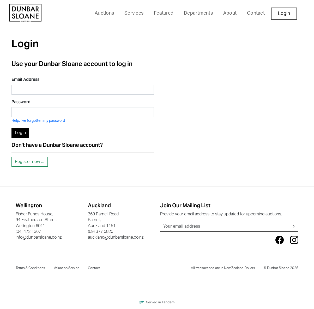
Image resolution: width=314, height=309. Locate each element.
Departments (198, 13)
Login (284, 13)
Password (21, 102)
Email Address (25, 79)
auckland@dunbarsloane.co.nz (115, 237)
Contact (256, 13)
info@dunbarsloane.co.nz (39, 237)
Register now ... (29, 162)
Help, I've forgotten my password (38, 121)
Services (133, 13)
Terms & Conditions (30, 268)
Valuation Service (66, 268)
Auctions (104, 13)
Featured (163, 13)
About (230, 13)
